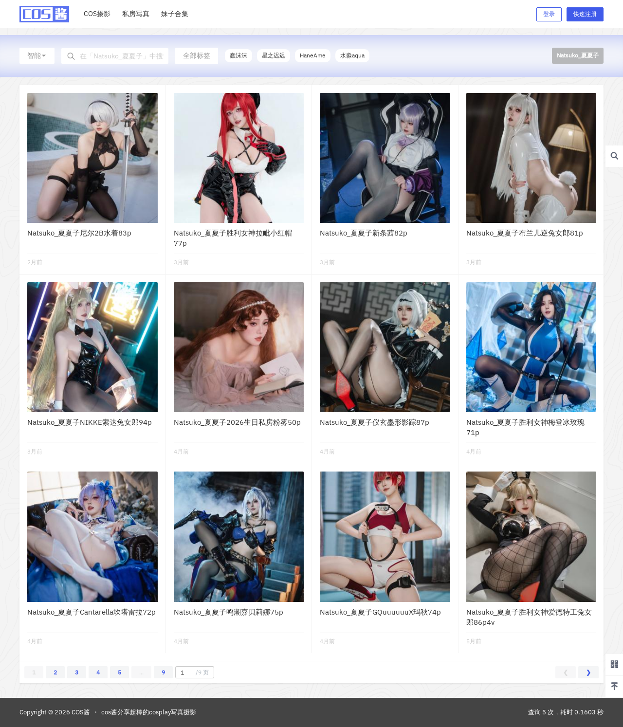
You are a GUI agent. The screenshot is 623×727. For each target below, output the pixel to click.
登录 (549, 14)
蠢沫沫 (238, 55)
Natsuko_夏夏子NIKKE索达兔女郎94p (89, 422)
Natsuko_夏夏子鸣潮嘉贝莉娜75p (228, 612)
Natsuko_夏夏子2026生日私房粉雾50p (237, 422)
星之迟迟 (273, 55)
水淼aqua (352, 55)
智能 (37, 55)
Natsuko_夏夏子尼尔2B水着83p (79, 232)
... (141, 672)
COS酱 (80, 712)
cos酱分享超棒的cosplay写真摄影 (148, 712)
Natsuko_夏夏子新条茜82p (363, 232)
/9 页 (193, 672)
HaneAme (313, 55)
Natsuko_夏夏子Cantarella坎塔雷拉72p (91, 612)
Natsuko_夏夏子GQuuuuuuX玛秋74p (380, 612)
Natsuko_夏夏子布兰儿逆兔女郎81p (524, 232)
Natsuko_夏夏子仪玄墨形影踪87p (374, 422)
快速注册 (585, 14)
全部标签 (196, 55)
